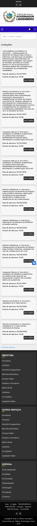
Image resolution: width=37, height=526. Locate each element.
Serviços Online (8, 379)
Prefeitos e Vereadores (10, 383)
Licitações (5, 365)
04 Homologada (8, 483)
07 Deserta (6, 497)
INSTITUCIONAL (13, 509)
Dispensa (28, 507)
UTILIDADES (24, 509)
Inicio (7, 504)
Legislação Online (8, 401)
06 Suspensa (6, 492)
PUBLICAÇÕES (10, 507)
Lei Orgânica (7, 397)
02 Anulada (6, 474)
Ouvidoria (6, 392)
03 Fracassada (7, 479)
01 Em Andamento (9, 470)
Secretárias (6, 361)
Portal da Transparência (11, 370)
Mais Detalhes (29, 80)
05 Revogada (7, 488)
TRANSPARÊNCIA (24, 504)
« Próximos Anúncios (8, 347)
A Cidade (13, 504)
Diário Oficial (7, 388)
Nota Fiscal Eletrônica (10, 374)
